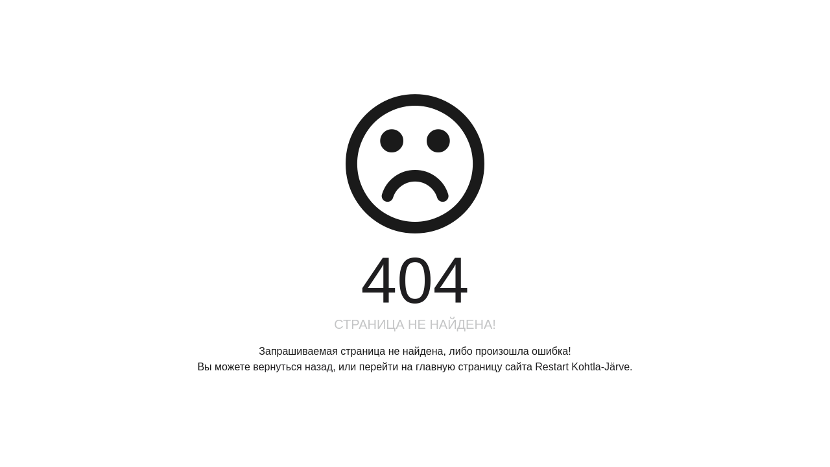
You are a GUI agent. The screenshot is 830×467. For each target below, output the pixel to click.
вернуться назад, (294, 366)
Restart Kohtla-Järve (582, 366)
